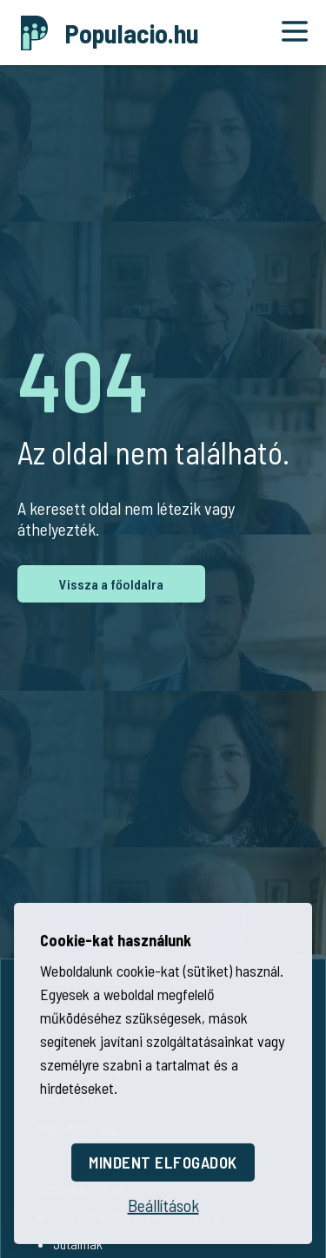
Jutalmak (78, 1243)
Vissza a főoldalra (111, 584)
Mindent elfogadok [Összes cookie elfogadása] (163, 1159)
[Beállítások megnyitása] (163, 1202)
